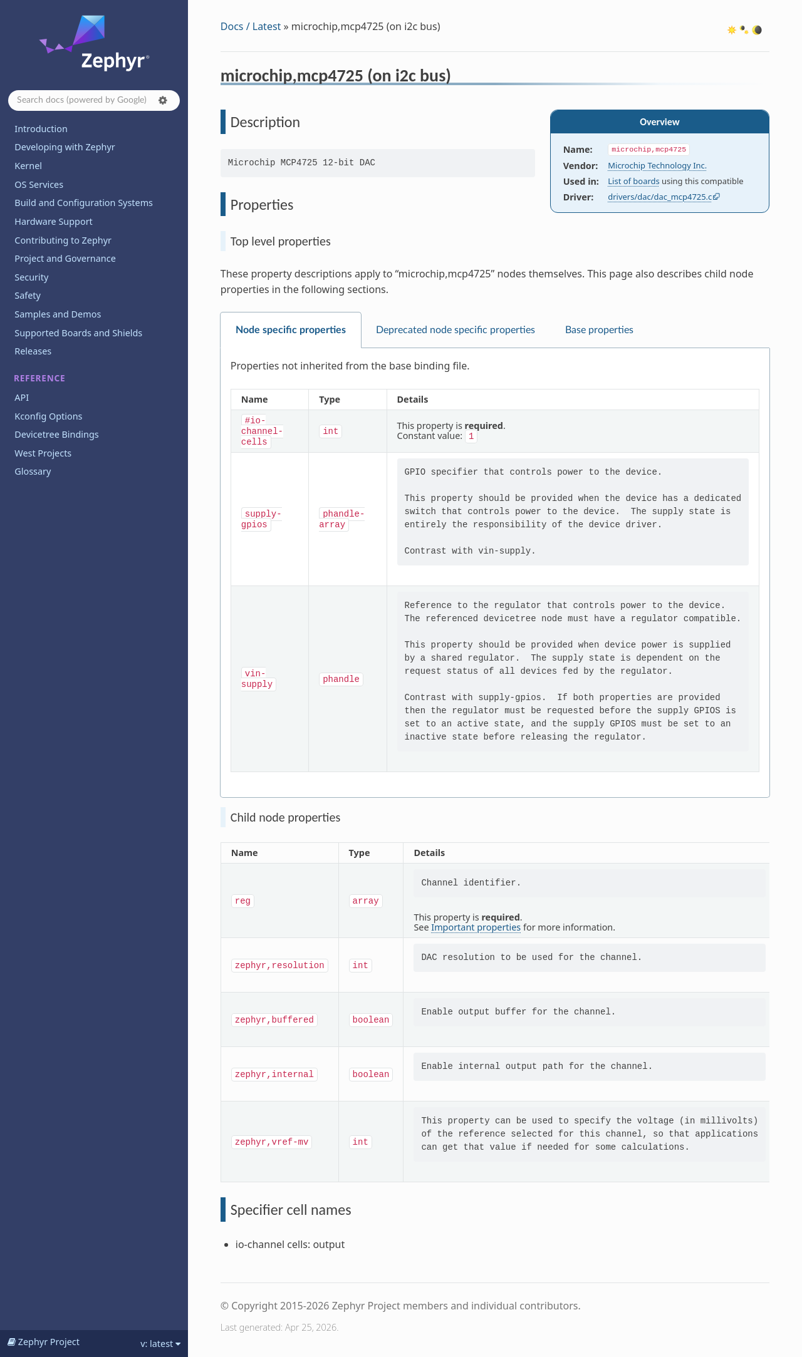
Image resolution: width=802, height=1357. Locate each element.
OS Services (38, 184)
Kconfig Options (48, 416)
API (21, 397)
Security (31, 277)
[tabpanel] (495, 573)
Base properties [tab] (599, 330)
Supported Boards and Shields (78, 333)
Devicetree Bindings (56, 434)
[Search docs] (94, 100)
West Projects (42, 453)
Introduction (41, 129)
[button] (163, 100)
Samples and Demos (57, 314)
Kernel (28, 166)
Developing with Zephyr (64, 147)
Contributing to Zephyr (63, 240)
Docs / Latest (251, 26)
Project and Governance (64, 258)
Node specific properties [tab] (291, 330)
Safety (27, 295)
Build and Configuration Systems (83, 203)
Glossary (32, 471)
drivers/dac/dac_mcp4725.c (660, 196)
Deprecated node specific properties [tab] (455, 330)
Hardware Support (53, 221)
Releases (32, 351)
